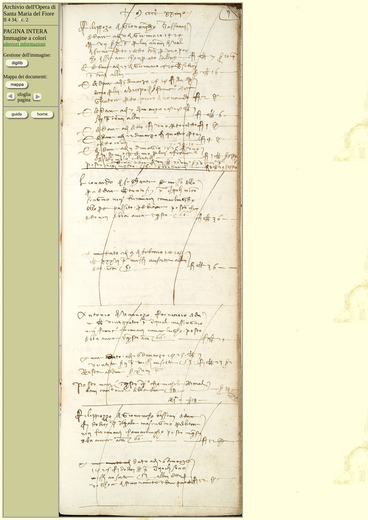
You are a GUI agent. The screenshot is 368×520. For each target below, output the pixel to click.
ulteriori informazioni (24, 44)
